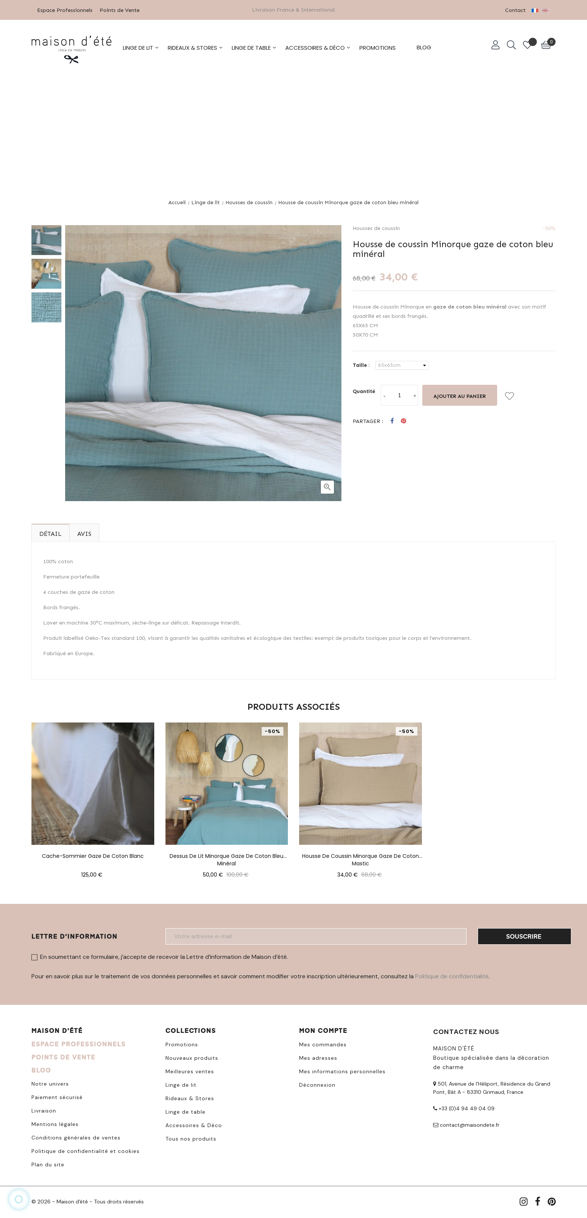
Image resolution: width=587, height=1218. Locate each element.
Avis (84, 533)
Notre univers (50, 1083)
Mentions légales (55, 1123)
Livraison (43, 1110)
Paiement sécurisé (57, 1096)
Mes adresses (318, 1057)
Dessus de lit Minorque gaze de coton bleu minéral (226, 855)
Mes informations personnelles (342, 1071)
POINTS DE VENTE (63, 1056)
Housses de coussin (376, 228)
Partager (392, 420)
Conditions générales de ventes (76, 1137)
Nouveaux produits (191, 1057)
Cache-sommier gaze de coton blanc (93, 855)
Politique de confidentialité (452, 976)
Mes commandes (323, 1044)
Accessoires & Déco (193, 1125)
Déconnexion (317, 1084)
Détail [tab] (50, 533)
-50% (549, 228)
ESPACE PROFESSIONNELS (78, 1043)
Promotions (181, 1044)
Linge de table (185, 1111)
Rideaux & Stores (189, 1098)
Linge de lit (181, 1084)
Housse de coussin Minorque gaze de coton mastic (360, 855)
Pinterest (403, 420)
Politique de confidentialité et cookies (85, 1150)
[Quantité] (399, 394)
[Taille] (402, 365)
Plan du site (47, 1164)
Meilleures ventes (189, 1071)
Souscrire (523, 936)
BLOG (41, 1069)
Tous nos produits (190, 1138)
